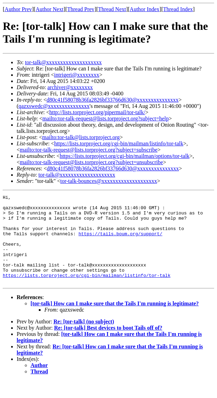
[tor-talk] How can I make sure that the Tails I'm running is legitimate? (115, 321)
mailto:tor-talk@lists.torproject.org (81, 137)
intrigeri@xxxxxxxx (76, 75)
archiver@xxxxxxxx (70, 87)
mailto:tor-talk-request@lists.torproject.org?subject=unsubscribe (91, 162)
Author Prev (18, 9)
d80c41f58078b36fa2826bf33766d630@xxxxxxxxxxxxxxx (112, 100)
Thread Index (178, 9)
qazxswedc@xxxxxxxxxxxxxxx (53, 106)
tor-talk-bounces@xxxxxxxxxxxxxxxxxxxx (108, 181)
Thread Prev (81, 9)
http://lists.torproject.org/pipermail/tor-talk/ (97, 112)
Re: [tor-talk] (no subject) (83, 339)
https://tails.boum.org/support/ (120, 242)
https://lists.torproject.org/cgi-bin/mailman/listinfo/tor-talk (118, 143)
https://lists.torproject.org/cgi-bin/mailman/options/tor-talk (124, 156)
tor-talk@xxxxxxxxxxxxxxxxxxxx (63, 62)
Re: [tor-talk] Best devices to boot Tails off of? (108, 345)
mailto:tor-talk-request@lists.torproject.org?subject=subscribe (88, 150)
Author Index (144, 9)
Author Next (49, 9)
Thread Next (112, 9)
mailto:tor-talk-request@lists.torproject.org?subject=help (105, 118)
